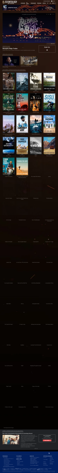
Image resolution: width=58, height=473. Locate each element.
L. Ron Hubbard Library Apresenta (8, 464)
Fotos (30, 11)
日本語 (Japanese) (6, 469)
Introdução (18, 460)
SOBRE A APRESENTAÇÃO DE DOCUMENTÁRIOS (13, 430)
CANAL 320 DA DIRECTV (34, 457)
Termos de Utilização (33, 471)
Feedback (18, 463)
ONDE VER (32, 456)
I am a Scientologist (6, 465)
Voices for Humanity (6, 463)
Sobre (23, 11)
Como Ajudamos (52, 461)
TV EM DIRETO (19, 456)
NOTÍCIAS (44, 3)
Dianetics (44, 461)
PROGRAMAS (39, 3)
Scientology (44, 457)
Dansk (8, 468)
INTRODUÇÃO (23, 3)
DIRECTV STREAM (33, 458)
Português (21, 469)
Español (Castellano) (33, 468)
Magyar (46, 468)
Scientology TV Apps (33, 463)
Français (46, 469)
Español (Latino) (25, 468)
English (4, 468)
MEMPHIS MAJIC (12, 7)
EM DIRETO (27, 3)
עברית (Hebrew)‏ (41, 468)
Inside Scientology (6, 459)
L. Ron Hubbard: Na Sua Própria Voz (8, 458)
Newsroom (18, 462)
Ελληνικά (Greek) (18, 468)
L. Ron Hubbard (45, 459)
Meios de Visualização (20, 461)
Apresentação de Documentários (8, 466)
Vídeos (27, 11)
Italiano (50, 468)
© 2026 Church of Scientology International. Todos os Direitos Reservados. (12, 471)
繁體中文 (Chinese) (40, 469)
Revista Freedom (45, 465)
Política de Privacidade (47, 471)
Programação (19, 457)
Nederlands (13, 469)
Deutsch (12, 468)
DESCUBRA (47, 440)
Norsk (17, 469)
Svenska (34, 469)
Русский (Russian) (28, 469)
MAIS (36, 448)
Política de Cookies (40, 471)
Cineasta (34, 11)
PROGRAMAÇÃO (33, 3)
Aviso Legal (53, 471)
